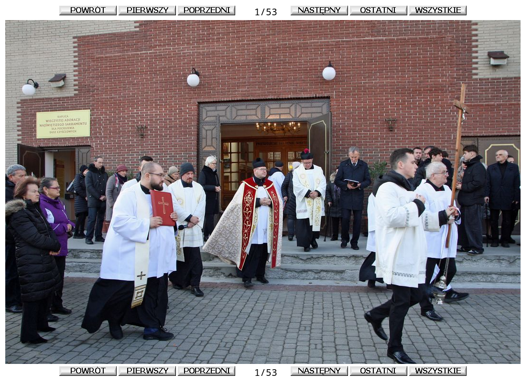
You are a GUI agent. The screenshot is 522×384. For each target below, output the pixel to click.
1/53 (263, 11)
